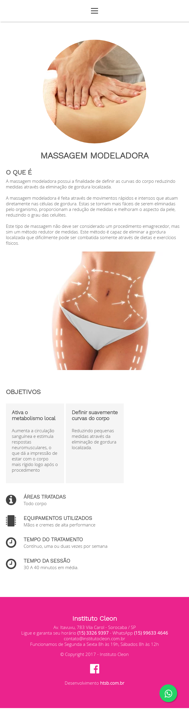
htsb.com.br (112, 683)
